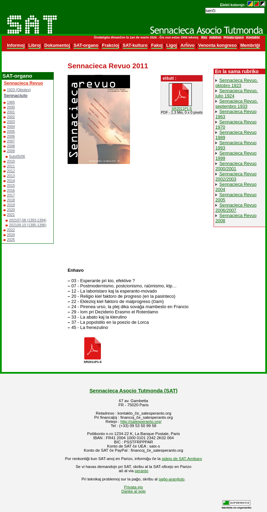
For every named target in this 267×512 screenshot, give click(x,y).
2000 (11, 107)
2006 (11, 136)
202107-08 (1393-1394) (27, 220)
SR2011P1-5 (182, 109)
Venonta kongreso (217, 45)
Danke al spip (133, 491)
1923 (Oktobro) (19, 90)
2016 (11, 190)
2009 (11, 151)
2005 (11, 131)
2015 (11, 186)
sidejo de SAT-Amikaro (182, 459)
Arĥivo (188, 45)
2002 (11, 117)
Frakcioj (110, 45)
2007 (11, 141)
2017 (11, 195)
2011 (11, 166)
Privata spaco (234, 37)
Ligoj (171, 45)
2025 (11, 240)
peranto (141, 471)
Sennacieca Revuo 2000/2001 (236, 166)
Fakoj (157, 45)
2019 (11, 205)
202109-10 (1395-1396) (27, 225)
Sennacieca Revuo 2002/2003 (236, 176)
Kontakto (253, 37)
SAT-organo (86, 45)
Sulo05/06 (17, 156)
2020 (11, 210)
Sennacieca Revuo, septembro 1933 (236, 103)
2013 (11, 176)
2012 (11, 171)
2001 (11, 112)
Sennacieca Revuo (23, 83)
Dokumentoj (57, 45)
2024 (11, 235)
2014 (11, 181)
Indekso (215, 37)
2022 (11, 230)
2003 (11, 122)
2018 (11, 200)
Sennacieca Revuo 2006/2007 (236, 207)
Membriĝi (250, 45)
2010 (11, 161)
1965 (11, 102)
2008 (11, 146)
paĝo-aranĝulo (171, 479)
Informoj (16, 45)
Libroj (34, 45)
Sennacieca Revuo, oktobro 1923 (236, 83)
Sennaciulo (15, 95)
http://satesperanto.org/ (140, 421)
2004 (11, 127)
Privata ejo (133, 487)
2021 (11, 215)
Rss (204, 37)
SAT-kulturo (135, 45)
